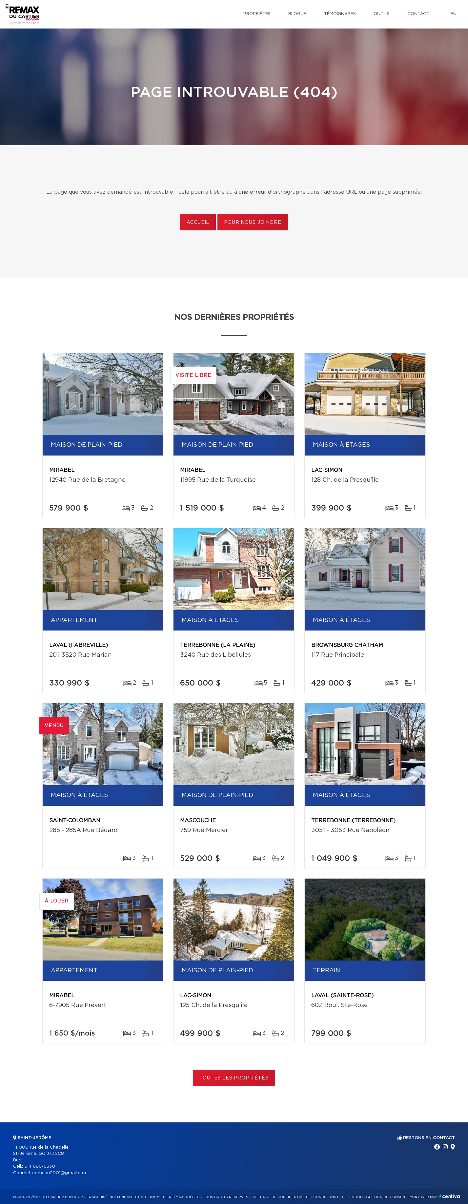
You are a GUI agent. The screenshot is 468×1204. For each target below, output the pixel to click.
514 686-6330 (39, 1166)
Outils (382, 14)
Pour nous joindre (252, 222)
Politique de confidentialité (281, 1197)
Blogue (297, 14)
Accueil (198, 222)
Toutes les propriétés (234, 1078)
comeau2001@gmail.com (60, 1173)
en (454, 14)
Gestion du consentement (393, 1197)
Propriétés (257, 14)
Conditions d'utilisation (338, 1197)
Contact (418, 14)
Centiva (449, 1196)
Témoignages (340, 14)
